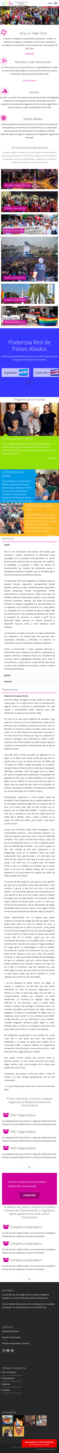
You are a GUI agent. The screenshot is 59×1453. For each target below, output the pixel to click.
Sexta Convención (14, 230)
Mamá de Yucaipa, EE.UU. (16, 696)
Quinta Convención (15, 277)
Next (51, 19)
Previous (7, 19)
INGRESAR (29, 54)
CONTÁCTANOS (29, 80)
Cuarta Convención (15, 300)
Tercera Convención (15, 322)
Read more (52, 458)
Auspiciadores (8, 1378)
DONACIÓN (29, 1195)
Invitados (6, 1390)
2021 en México (9, 1372)
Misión (7, 675)
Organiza (6, 1384)
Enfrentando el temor (18, 438)
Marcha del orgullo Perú (39, 507)
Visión (7, 544)
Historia (8, 681)
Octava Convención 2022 (17, 185)
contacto (25, 1343)
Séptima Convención (15, 208)
